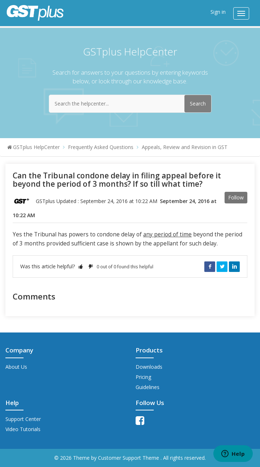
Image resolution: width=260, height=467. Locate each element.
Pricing (143, 376)
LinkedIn (234, 266)
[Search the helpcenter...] (130, 104)
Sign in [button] (218, 11)
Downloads (149, 366)
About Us (16, 366)
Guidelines (147, 387)
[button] (80, 266)
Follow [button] (236, 197)
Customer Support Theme (129, 457)
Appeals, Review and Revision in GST (184, 147)
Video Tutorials (23, 429)
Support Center (23, 419)
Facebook (209, 266)
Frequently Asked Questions (100, 147)
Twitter (222, 266)
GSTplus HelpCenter (36, 147)
